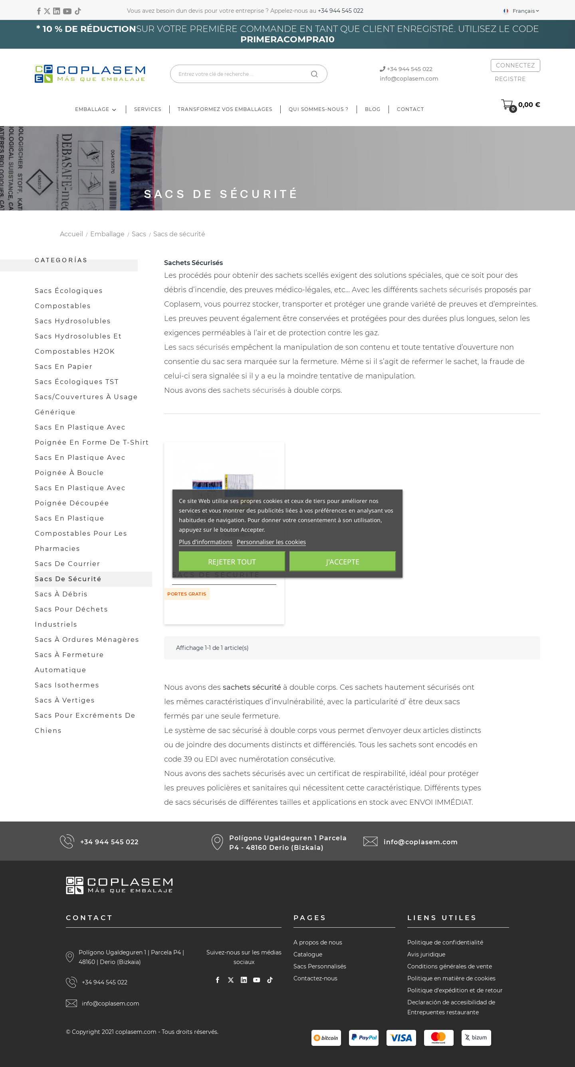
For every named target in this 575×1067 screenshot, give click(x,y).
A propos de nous (317, 942)
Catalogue (307, 954)
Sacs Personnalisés (319, 966)
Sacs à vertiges (65, 700)
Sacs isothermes (67, 685)
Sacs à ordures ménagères (87, 639)
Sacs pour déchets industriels (71, 617)
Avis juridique (426, 954)
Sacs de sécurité (68, 579)
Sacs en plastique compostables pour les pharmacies (81, 533)
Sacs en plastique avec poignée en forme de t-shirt (92, 435)
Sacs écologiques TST (77, 382)
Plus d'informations (205, 541)
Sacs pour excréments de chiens (85, 723)
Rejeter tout (232, 561)
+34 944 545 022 (340, 10)
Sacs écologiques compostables (69, 298)
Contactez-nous (315, 978)
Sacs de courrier (67, 564)
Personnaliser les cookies (271, 541)
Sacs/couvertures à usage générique (86, 404)
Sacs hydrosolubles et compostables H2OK (78, 344)
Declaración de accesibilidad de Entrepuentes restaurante (451, 1007)
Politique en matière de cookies (451, 978)
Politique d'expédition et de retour (455, 990)
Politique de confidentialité (445, 942)
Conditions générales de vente (449, 966)
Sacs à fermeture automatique (69, 662)
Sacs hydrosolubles (73, 321)
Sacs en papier (64, 366)
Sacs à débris (61, 594)
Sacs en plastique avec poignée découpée (80, 495)
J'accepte (342, 561)
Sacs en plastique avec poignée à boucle (80, 465)
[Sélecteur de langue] (520, 11)
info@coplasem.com (409, 78)
